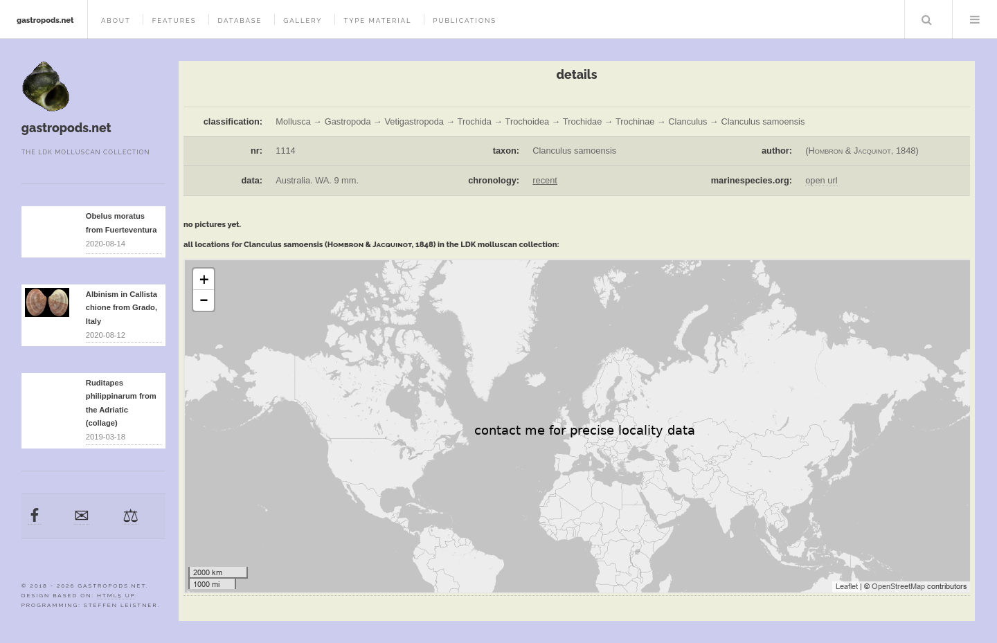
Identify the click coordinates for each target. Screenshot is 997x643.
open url (821, 180)
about (116, 20)
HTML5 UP (116, 595)
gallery (302, 20)
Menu (975, 19)
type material (377, 20)
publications (464, 20)
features (174, 20)
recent (544, 180)
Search (927, 19)
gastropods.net (45, 20)
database (239, 20)
